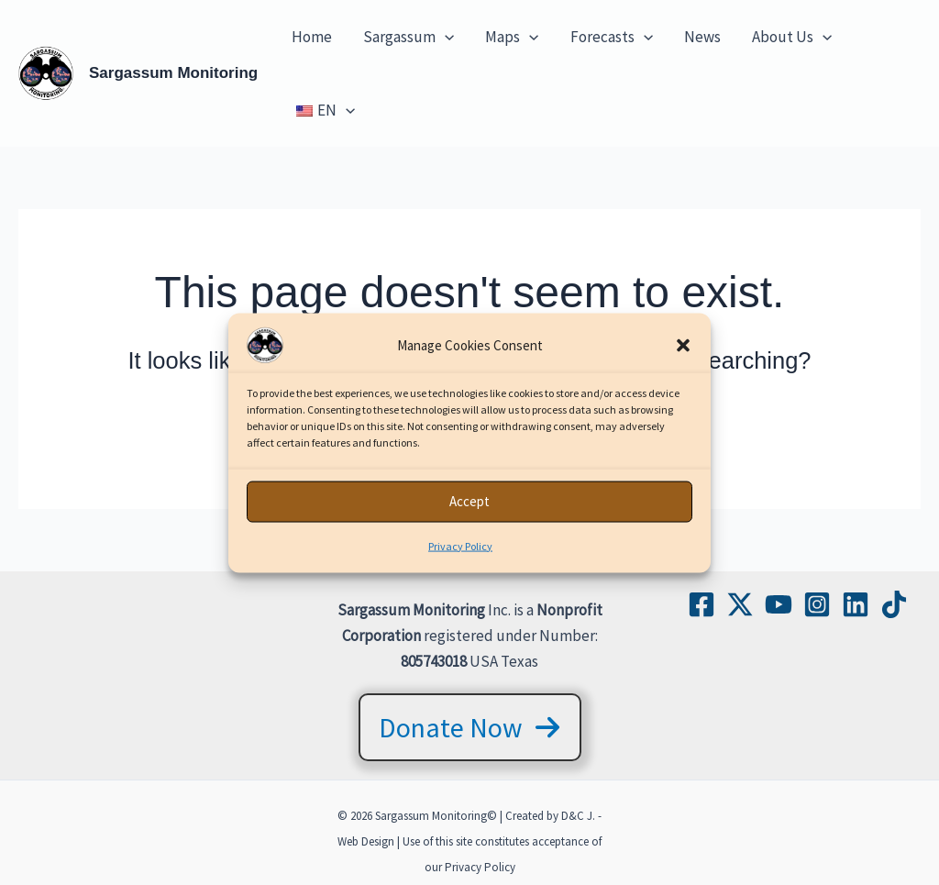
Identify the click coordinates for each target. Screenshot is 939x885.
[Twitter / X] (740, 604)
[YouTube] (778, 604)
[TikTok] (894, 604)
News (702, 37)
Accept (469, 517)
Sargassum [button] (408, 36)
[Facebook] (701, 604)
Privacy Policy (460, 562)
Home (312, 37)
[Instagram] (817, 604)
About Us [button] (792, 36)
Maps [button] (511, 36)
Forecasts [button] (611, 36)
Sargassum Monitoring (173, 73)
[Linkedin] (855, 604)
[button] (683, 361)
